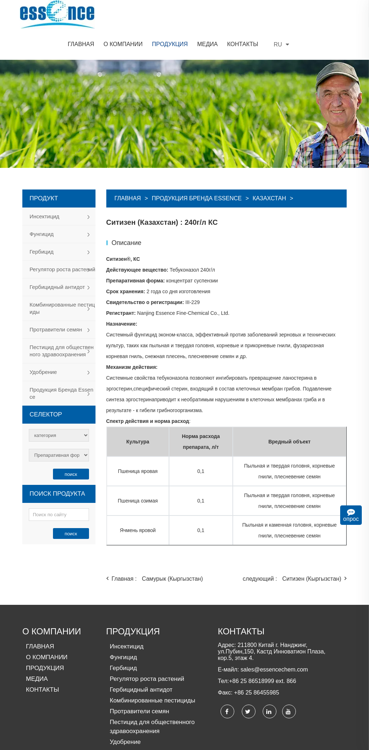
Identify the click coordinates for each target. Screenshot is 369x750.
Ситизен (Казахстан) (148, 187)
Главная (128, 169)
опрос (351, 515)
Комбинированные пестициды (62, 279)
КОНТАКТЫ (241, 602)
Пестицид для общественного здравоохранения (62, 322)
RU (337, 16)
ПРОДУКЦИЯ (133, 602)
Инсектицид (44, 187)
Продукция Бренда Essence (61, 364)
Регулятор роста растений (62, 240)
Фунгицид (42, 205)
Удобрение (43, 343)
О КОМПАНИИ (51, 602)
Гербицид (42, 223)
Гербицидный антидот (57, 258)
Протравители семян (56, 301)
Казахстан (269, 169)
